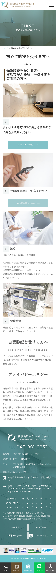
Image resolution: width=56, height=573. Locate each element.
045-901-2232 (32, 446)
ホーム (6, 48)
